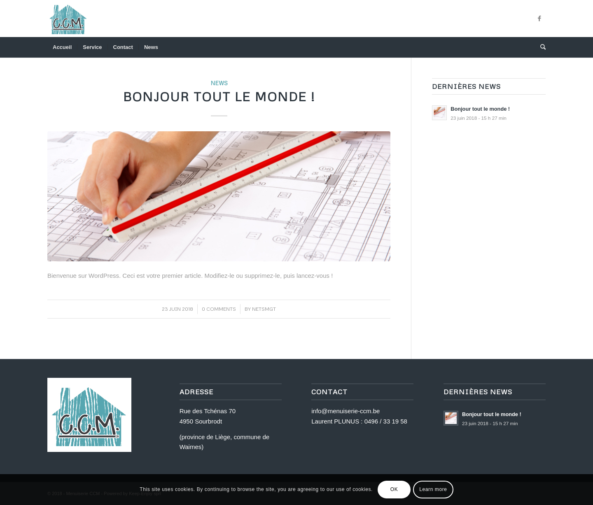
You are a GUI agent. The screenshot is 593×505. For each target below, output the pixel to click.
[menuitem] (62, 47)
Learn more (433, 489)
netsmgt (264, 309)
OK (394, 489)
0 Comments (219, 309)
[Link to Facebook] (539, 18)
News (219, 82)
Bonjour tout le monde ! (219, 96)
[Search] (540, 47)
